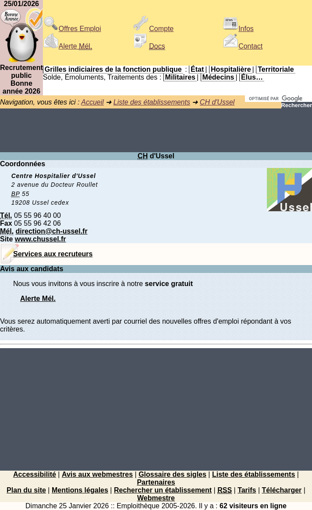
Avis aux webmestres (97, 474)
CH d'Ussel (217, 102)
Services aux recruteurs (52, 254)
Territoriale (276, 69)
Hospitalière (231, 69)
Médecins (218, 77)
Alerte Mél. (38, 298)
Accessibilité (34, 474)
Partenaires (156, 482)
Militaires (180, 77)
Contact (242, 46)
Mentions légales (80, 490)
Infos (238, 28)
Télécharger (282, 490)
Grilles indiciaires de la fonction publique (113, 69)
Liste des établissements (151, 102)
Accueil (92, 102)
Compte (153, 28)
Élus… (252, 77)
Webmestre (156, 498)
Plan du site (26, 490)
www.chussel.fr (40, 239)
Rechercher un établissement (163, 490)
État (197, 69)
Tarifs (247, 490)
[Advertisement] (156, 130)
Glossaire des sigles (172, 474)
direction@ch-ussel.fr (52, 231)
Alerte (67, 46)
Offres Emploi (72, 28)
